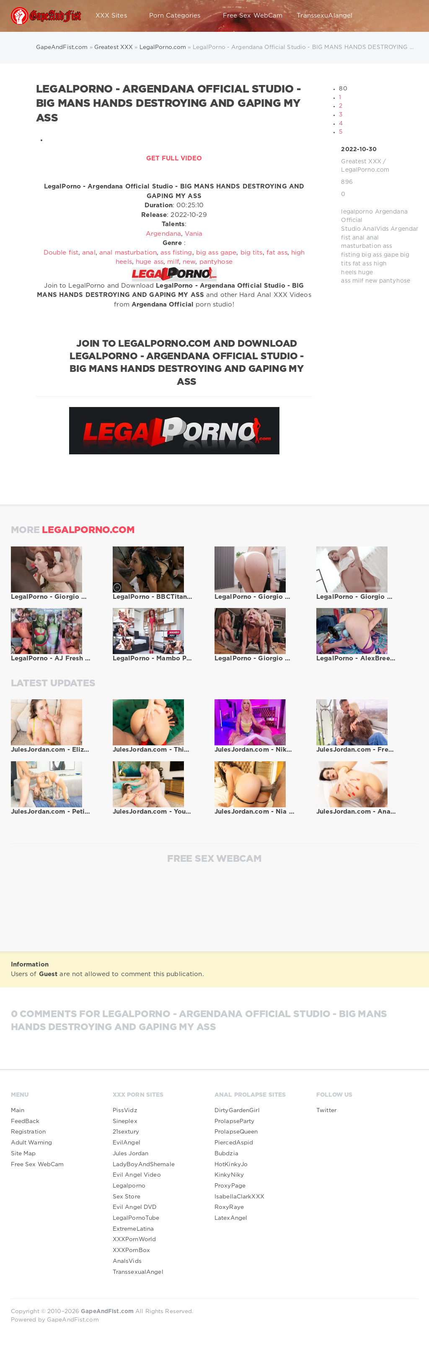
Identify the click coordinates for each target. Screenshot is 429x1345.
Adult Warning (31, 1142)
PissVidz (125, 1110)
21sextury (126, 1131)
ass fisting (176, 252)
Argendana (406, 229)
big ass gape (380, 255)
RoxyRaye (229, 1207)
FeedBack (25, 1121)
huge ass (149, 262)
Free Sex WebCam (253, 15)
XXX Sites (115, 16)
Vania (193, 234)
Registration (28, 1131)
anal (358, 237)
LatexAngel (230, 1218)
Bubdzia (226, 1153)
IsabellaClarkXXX (239, 1196)
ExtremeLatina (133, 1229)
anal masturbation (128, 252)
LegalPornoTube (136, 1218)
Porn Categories (179, 16)
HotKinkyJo (231, 1164)
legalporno (357, 211)
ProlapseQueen (236, 1131)
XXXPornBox (131, 1250)
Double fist (61, 252)
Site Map (23, 1153)
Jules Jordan (130, 1153)
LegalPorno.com (365, 170)
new (371, 280)
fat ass (362, 263)
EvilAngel (126, 1142)
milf (357, 280)
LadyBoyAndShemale (144, 1164)
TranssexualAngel (138, 1272)
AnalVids (375, 229)
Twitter (326, 1110)
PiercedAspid (233, 1142)
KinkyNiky (229, 1175)
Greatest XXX (361, 161)
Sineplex (125, 1121)
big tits (251, 252)
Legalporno (129, 1185)
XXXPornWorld (134, 1239)
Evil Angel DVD (135, 1207)
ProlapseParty (234, 1121)
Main (17, 1110)
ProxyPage (230, 1185)
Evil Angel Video (137, 1175)
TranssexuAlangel (324, 15)
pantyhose (394, 280)
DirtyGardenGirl (237, 1110)
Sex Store (126, 1196)
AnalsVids (127, 1261)
